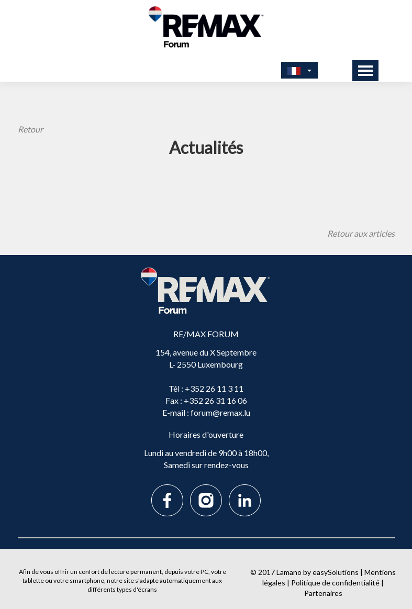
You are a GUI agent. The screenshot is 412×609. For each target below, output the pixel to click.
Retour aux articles (361, 233)
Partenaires (323, 593)
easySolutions (336, 572)
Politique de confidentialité (335, 582)
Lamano (289, 572)
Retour (30, 129)
